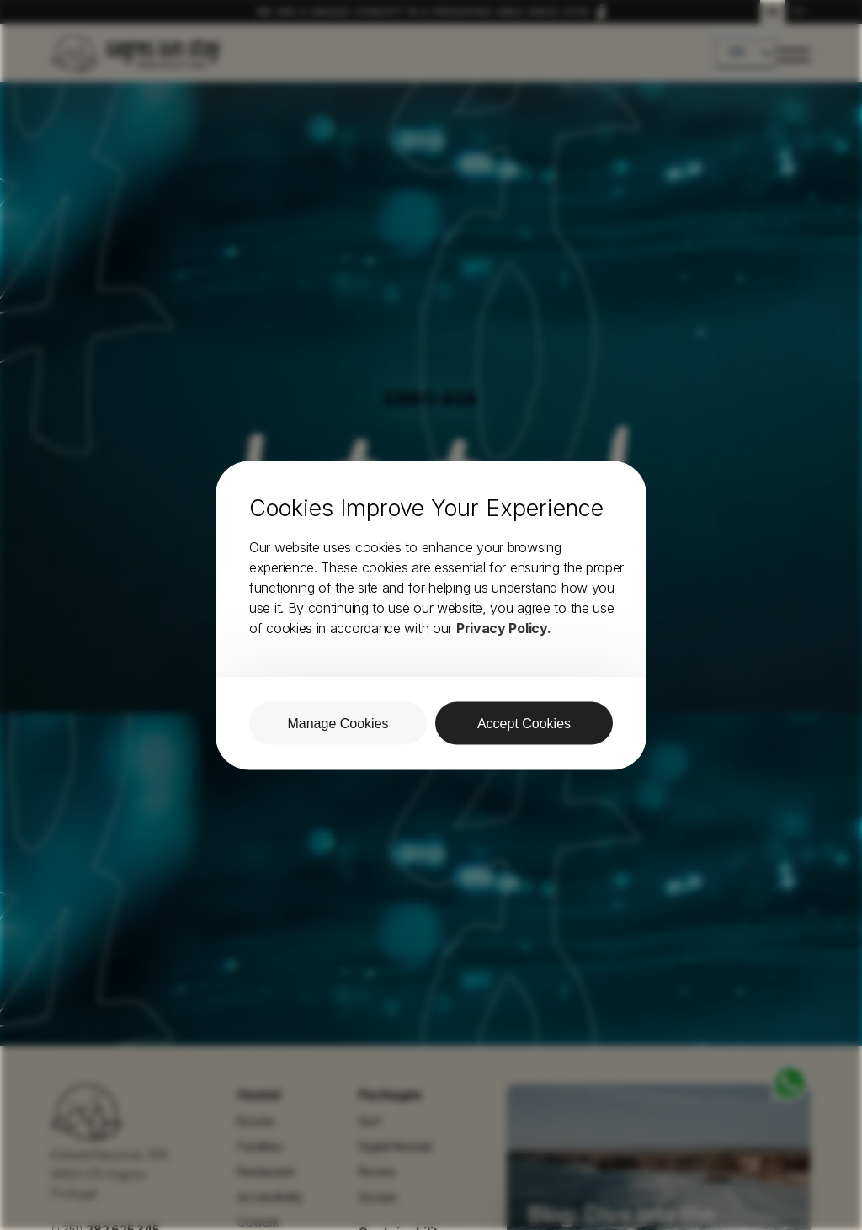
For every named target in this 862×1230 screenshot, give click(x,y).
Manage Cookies (337, 723)
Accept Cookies (524, 723)
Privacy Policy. (503, 627)
